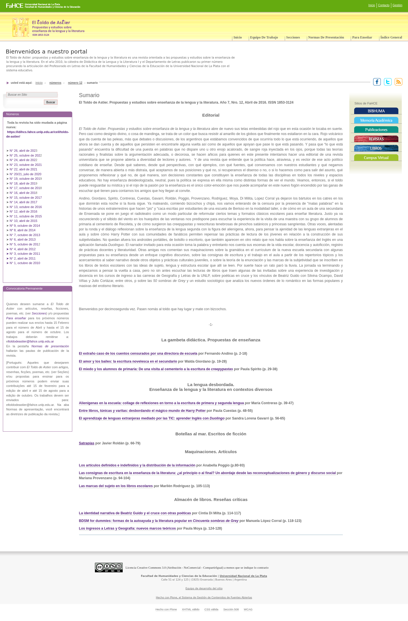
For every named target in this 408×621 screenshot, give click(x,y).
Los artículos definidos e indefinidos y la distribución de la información (137, 465)
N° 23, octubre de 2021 (26, 164)
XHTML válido (190, 609)
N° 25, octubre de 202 (25, 155)
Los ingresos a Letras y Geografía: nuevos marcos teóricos (127, 528)
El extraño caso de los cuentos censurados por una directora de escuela (138, 354)
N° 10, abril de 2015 (23, 220)
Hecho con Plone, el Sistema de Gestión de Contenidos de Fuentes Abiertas (204, 597)
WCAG (248, 609)
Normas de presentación (326, 37)
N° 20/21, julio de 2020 (26, 174)
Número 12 (75, 82)
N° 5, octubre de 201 (24, 244)
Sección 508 (231, 609)
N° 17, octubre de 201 (25, 188)
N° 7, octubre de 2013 (25, 235)
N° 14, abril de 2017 (24, 202)
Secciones (293, 37)
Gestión (397, 5)
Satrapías (87, 443)
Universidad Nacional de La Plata (243, 576)
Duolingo (217, 418)
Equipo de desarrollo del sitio (204, 588)
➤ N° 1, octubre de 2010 (23, 263)
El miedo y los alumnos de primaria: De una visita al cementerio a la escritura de (156, 369)
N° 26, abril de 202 (23, 150)
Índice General (391, 37)
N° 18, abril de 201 (23, 183)
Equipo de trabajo (264, 37)
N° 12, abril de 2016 (24, 211)
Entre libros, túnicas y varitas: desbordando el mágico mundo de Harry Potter (142, 411)
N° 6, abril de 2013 (23, 239)
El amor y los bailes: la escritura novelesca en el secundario (128, 361)
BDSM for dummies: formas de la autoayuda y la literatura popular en (159, 521)
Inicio (371, 5)
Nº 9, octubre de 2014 (25, 225)
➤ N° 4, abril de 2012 (21, 249)
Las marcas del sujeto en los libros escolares (116, 486)
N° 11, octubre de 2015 (26, 216)
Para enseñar (362, 37)
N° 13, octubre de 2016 (26, 207)
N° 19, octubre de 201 (25, 178)
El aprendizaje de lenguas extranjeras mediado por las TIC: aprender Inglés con (144, 418)
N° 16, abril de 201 (23, 192)
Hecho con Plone (166, 609)
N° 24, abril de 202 (23, 160)
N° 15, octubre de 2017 (26, 197)
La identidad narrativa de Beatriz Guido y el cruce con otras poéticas (135, 513)
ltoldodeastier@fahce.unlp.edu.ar (31, 341)
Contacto (384, 5)
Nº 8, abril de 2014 (22, 230)
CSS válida (211, 609)
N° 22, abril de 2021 (23, 169)
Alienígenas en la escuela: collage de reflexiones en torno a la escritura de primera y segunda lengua (161, 403)
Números (55, 82)
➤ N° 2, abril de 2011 (21, 258)
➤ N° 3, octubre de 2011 (23, 253)
